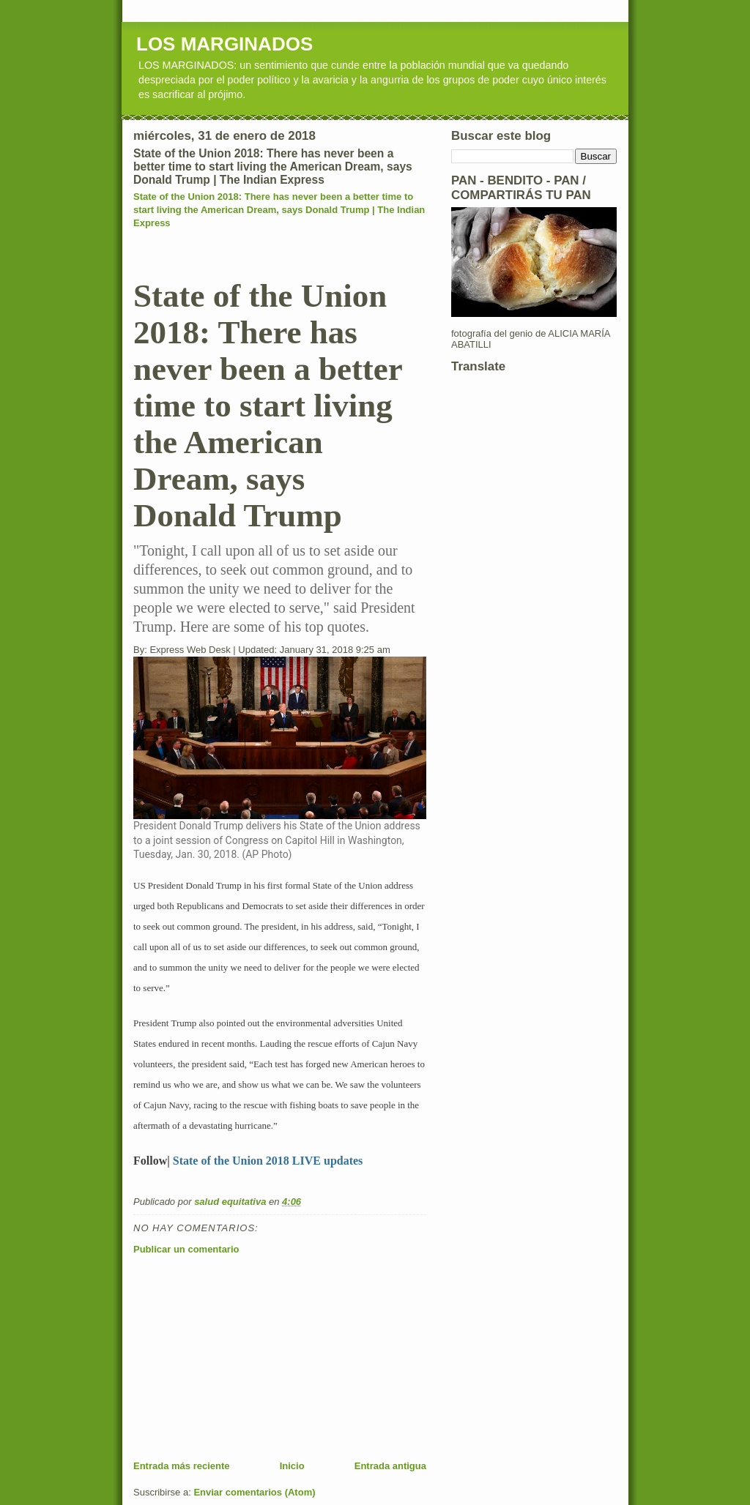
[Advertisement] (243, 1357)
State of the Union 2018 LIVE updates (268, 1160)
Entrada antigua (390, 1465)
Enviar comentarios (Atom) (254, 1492)
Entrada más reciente (181, 1465)
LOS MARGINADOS (224, 44)
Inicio (292, 1465)
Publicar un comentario (186, 1249)
